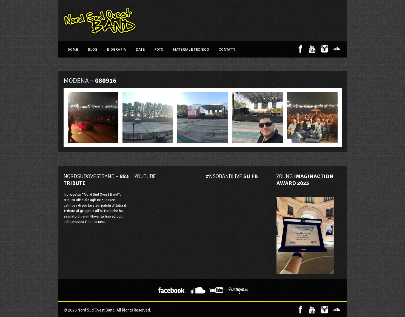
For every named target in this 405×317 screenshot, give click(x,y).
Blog (92, 49)
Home (73, 49)
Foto (158, 49)
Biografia (116, 49)
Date (140, 49)
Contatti (227, 49)
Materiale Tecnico (191, 49)
